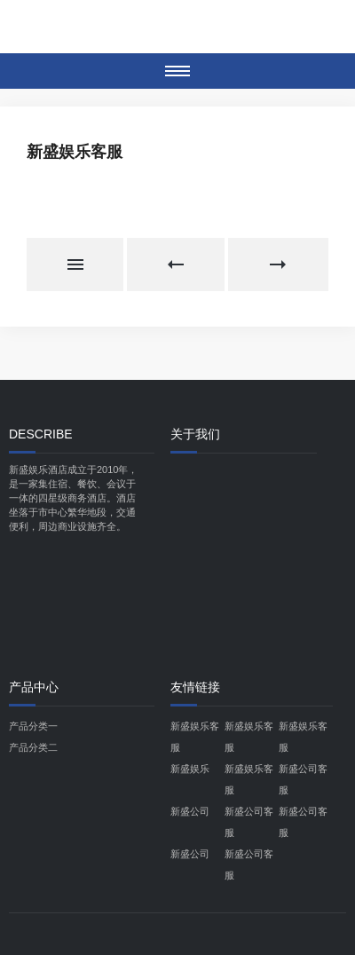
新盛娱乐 (189, 768)
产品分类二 (33, 747)
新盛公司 (189, 811)
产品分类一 (33, 726)
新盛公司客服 (303, 779)
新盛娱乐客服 (194, 737)
